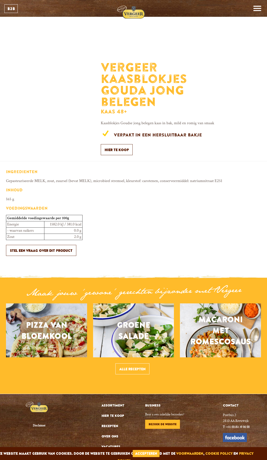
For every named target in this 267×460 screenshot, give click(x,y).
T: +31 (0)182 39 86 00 (236, 427)
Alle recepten (132, 369)
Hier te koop (117, 149)
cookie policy (218, 453)
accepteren (146, 453)
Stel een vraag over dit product (41, 250)
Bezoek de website (162, 424)
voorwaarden (189, 453)
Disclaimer (39, 426)
